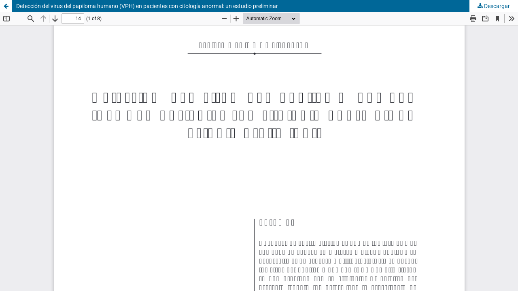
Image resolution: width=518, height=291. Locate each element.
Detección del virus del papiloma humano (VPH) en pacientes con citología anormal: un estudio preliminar (147, 6)
